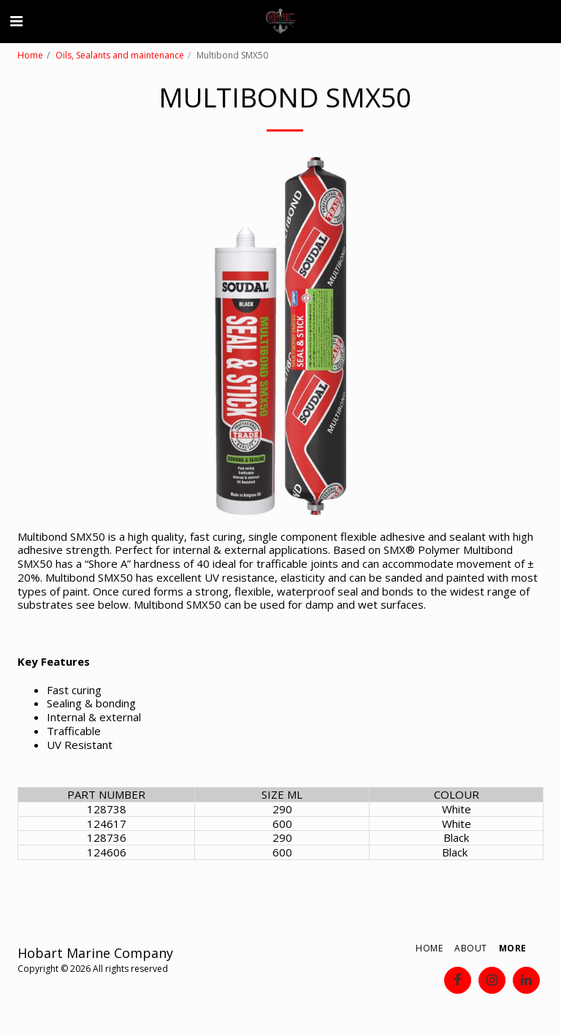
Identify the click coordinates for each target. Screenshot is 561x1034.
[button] (16, 21)
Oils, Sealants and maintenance (120, 55)
